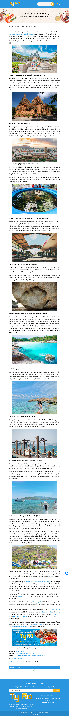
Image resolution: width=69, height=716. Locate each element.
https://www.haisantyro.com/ (24, 653)
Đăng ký (57, 691)
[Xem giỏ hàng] (56, 4)
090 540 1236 (18, 659)
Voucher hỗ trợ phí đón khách (22, 626)
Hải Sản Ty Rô (37, 624)
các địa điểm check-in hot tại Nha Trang (38, 582)
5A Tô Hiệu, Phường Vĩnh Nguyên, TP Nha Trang (29, 656)
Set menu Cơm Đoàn (20, 616)
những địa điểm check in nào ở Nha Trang (22, 34)
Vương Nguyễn (44, 712)
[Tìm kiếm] (52, 4)
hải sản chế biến (46, 612)
